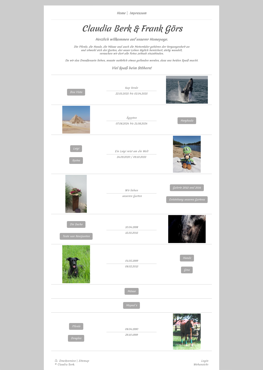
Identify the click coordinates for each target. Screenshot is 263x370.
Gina (187, 270)
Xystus (76, 160)
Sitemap (84, 361)
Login (204, 361)
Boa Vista (76, 92)
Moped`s (131, 305)
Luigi (76, 148)
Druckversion (66, 361)
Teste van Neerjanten (76, 236)
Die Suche (76, 224)
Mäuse (131, 291)
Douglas (76, 338)
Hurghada (186, 120)
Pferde (76, 326)
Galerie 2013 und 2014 (187, 187)
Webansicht (200, 364)
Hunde (187, 258)
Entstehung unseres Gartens (187, 199)
